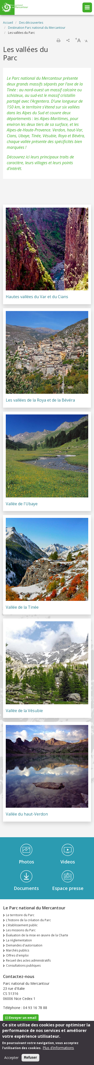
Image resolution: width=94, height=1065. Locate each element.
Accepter (11, 1060)
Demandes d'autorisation (24, 945)
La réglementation (19, 940)
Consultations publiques (23, 965)
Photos (26, 862)
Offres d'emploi (17, 955)
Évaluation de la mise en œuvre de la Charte (37, 935)
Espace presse (67, 888)
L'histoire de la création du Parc (28, 920)
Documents (26, 888)
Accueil (8, 22)
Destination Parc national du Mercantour (36, 27)
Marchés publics (17, 950)
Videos (67, 862)
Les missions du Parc (21, 930)
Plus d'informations (58, 1050)
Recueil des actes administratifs (28, 960)
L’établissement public (22, 925)
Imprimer (58, 40)
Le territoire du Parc (20, 915)
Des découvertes (31, 22)
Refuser (30, 1060)
